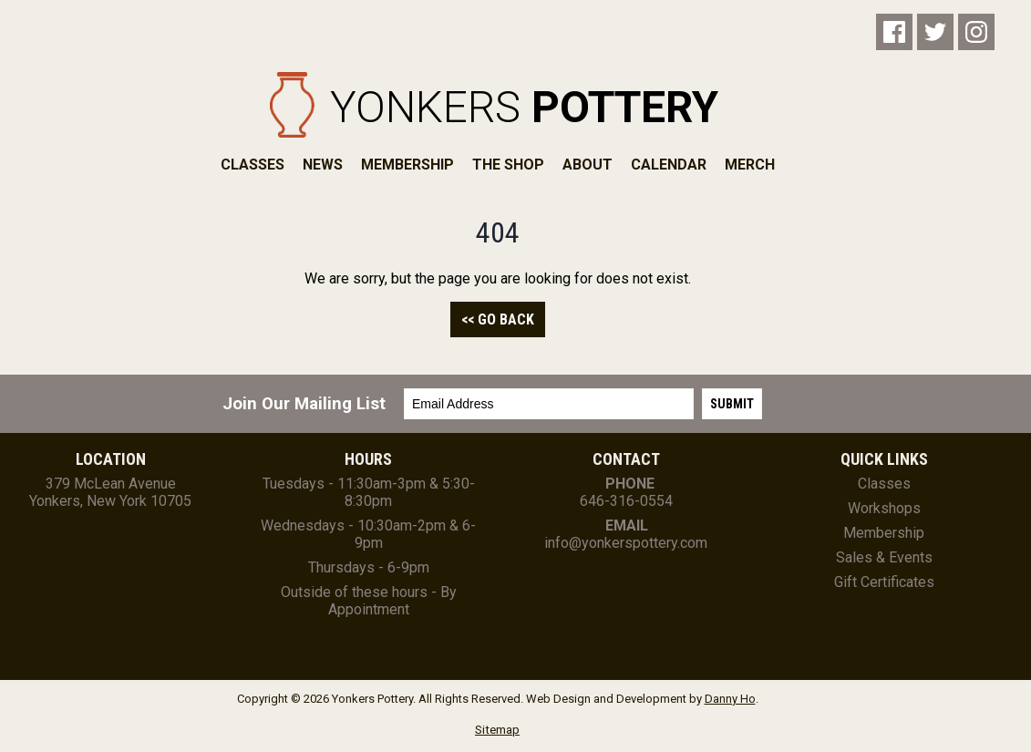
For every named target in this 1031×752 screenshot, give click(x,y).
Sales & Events (884, 557)
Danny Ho (730, 699)
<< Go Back (497, 319)
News (323, 164)
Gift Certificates (884, 582)
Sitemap (497, 730)
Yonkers (524, 107)
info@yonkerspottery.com (625, 542)
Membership (407, 164)
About (587, 164)
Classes (252, 164)
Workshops (884, 508)
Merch (750, 164)
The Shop (508, 164)
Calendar (668, 164)
